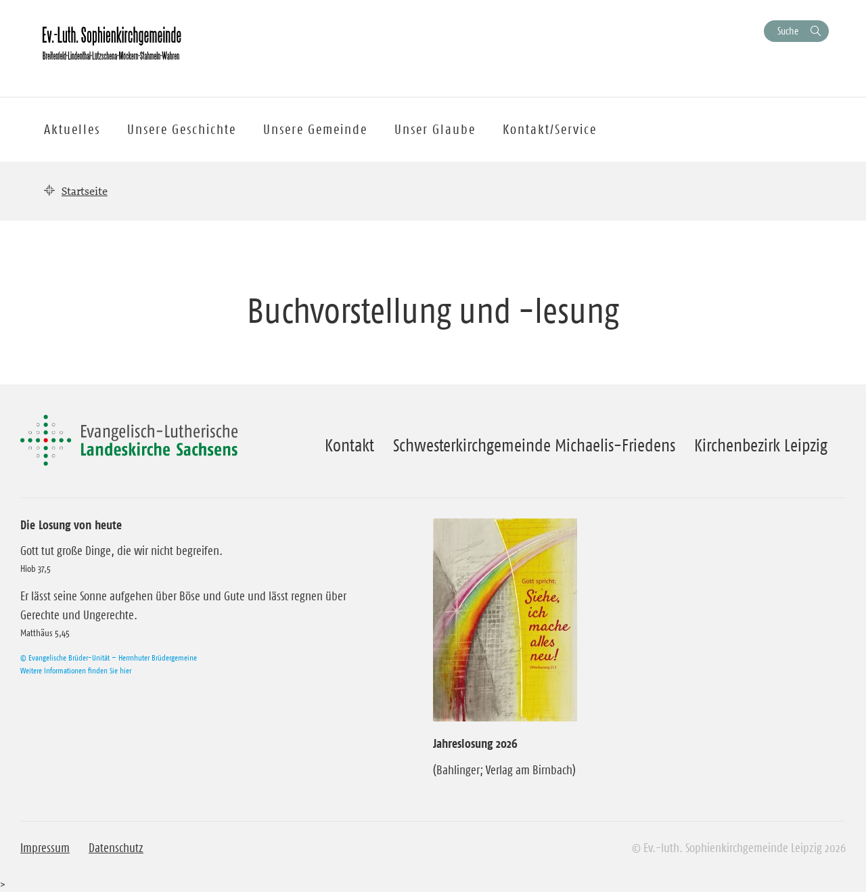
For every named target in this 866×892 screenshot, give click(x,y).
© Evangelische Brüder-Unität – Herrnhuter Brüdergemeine (108, 657)
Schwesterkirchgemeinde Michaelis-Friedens (534, 445)
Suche (787, 30)
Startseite (85, 190)
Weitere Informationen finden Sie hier (75, 670)
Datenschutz (116, 848)
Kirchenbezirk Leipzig (760, 445)
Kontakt (349, 445)
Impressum (45, 848)
